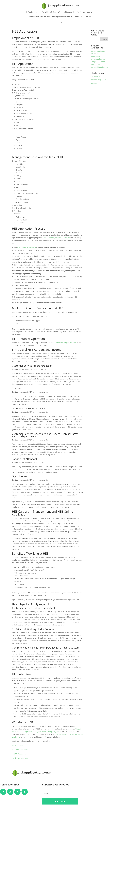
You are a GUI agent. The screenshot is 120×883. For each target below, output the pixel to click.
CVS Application (97, 64)
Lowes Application (98, 59)
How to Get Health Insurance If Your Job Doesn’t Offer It (50, 17)
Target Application (98, 62)
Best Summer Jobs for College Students (77, 12)
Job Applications (31, 12)
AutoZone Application (20, 750)
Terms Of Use (96, 76)
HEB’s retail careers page (26, 247)
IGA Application (17, 745)
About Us (78, 17)
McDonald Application (99, 67)
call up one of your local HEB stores (57, 238)
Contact (88, 17)
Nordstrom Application (20, 758)
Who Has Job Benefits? (51, 12)
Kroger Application (98, 51)
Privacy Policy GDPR (98, 80)
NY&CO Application (19, 754)
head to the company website (65, 343)
